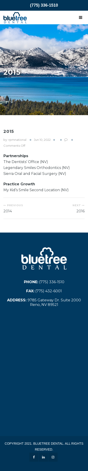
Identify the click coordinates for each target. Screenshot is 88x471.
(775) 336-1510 (44, 5)
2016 (80, 211)
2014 (7, 211)
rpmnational (17, 139)
